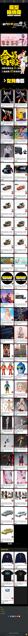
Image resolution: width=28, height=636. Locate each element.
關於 (1, 607)
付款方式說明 (3, 611)
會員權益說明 (3, 613)
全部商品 (2, 609)
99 (17, 543)
